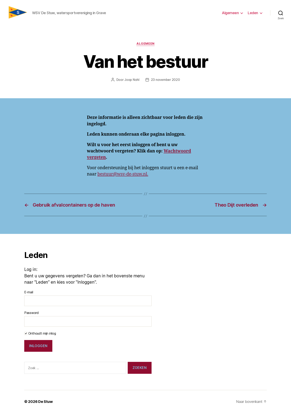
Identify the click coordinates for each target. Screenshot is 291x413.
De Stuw (45, 401)
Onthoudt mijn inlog (40, 333)
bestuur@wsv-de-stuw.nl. (122, 174)
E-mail (28, 292)
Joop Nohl (131, 80)
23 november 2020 (165, 80)
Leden (253, 13)
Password (31, 313)
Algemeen (230, 13)
